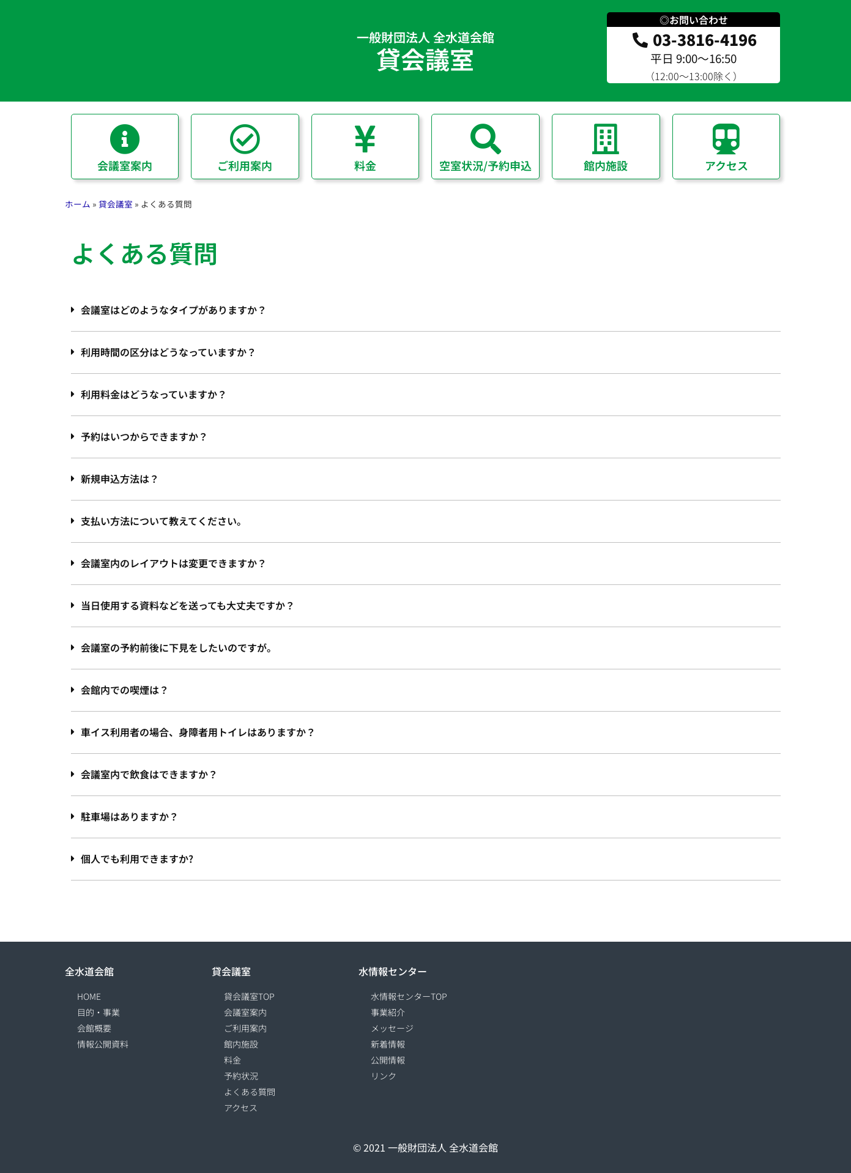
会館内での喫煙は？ (125, 689)
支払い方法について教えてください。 (164, 520)
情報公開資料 (102, 1044)
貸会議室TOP (249, 996)
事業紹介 (388, 1012)
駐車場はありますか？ (130, 816)
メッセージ (392, 1028)
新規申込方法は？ (120, 478)
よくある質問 (249, 1091)
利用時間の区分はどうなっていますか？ (168, 351)
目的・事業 (98, 1012)
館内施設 (241, 1044)
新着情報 (388, 1044)
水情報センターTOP (409, 996)
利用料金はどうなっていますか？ (154, 394)
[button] (426, 310)
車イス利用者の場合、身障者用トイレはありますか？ (198, 731)
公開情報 (388, 1060)
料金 (232, 1060)
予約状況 (241, 1076)
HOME (89, 996)
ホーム (78, 204)
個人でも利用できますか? (137, 858)
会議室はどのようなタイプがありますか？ (174, 309)
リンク (383, 1076)
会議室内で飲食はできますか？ (149, 774)
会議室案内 (245, 1012)
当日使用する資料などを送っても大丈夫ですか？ (188, 605)
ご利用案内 (245, 1028)
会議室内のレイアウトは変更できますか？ (174, 563)
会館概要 (94, 1028)
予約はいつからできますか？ (144, 436)
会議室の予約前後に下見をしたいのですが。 (179, 647)
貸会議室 (425, 58)
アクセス (241, 1107)
